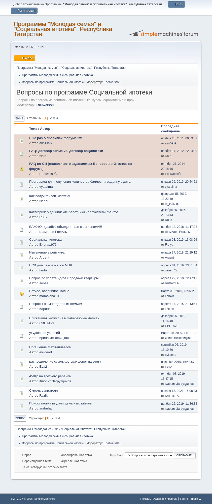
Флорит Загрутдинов (55, 381)
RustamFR (172, 283)
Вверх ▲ (195, 498)
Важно (184, 498)
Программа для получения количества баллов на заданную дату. (80, 181)
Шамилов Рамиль (53, 232)
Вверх (20, 418)
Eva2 (43, 366)
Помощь (145, 498)
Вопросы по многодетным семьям (55, 304)
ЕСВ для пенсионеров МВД (50, 265)
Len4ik (169, 296)
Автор (45, 129)
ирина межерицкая (54, 338)
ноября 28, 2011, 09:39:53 (179, 138)
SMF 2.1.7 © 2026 (22, 498)
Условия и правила (165, 498)
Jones (43, 283)
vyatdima (46, 186)
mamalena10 (49, 296)
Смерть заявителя (43, 390)
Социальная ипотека (45, 239)
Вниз (19, 118)
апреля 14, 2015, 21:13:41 (179, 304)
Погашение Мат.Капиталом (50, 347)
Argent (44, 257)
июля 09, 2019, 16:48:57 (177, 362)
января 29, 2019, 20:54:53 (179, 181)
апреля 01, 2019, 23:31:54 (179, 265)
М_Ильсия (172, 204)
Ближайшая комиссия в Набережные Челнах (64, 318)
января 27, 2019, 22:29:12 (179, 252)
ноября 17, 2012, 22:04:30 (179, 151)
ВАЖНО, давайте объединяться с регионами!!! (65, 227)
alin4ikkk (45, 143)
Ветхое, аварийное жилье (49, 291)
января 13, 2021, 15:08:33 (179, 391)
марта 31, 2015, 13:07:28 (178, 291)
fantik (43, 270)
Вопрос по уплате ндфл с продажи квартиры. (64, 278)
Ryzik (43, 395)
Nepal (43, 201)
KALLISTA (172, 396)
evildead (45, 352)
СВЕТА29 (46, 323)
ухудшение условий (44, 333)
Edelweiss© (112, 82)
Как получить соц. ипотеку (49, 196)
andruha (45, 408)
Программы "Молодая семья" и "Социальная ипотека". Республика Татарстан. (63, 28)
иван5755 (171, 270)
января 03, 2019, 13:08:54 (179, 239)
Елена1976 (48, 244)
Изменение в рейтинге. (47, 252)
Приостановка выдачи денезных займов (60, 403)
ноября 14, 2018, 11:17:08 (179, 227)
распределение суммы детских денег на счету (65, 361)
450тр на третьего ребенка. (50, 376)
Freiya (169, 244)
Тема (33, 129)
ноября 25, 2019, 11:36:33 (179, 403)
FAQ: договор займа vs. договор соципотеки (66, 151)
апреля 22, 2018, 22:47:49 (179, 278)
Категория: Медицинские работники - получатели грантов (74, 212)
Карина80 (46, 309)
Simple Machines (44, 498)
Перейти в (116, 455)
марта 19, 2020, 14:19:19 (178, 333)
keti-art (169, 309)
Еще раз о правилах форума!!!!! (55, 138)
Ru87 (43, 217)
